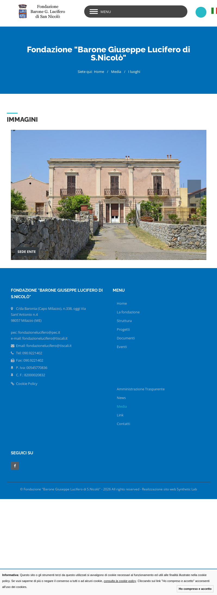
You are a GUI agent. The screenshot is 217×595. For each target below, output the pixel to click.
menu (105, 11)
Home (99, 71)
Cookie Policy (24, 383)
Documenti (126, 338)
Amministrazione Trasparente (141, 389)
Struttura (124, 320)
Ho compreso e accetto (195, 588)
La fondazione (128, 312)
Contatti (123, 423)
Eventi (122, 346)
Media (116, 71)
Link (120, 415)
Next (194, 200)
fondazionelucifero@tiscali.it (49, 345)
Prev (194, 186)
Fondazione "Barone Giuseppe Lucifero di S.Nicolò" (62, 489)
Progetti (123, 329)
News (121, 397)
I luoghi (134, 71)
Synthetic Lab (187, 489)
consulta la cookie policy (120, 581)
